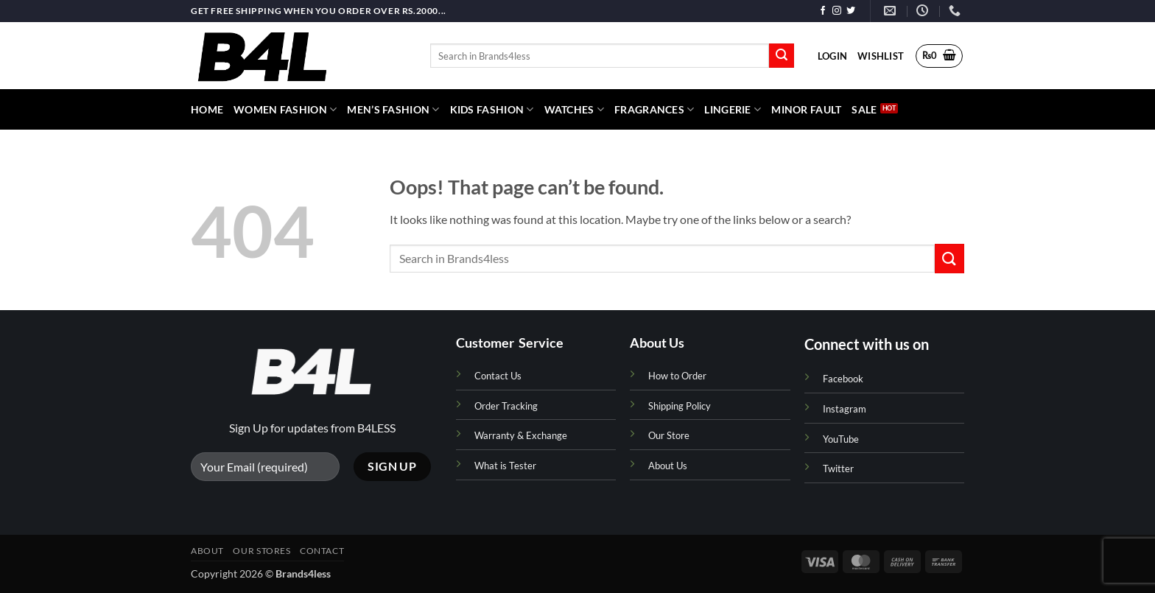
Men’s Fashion (393, 109)
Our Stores (261, 550)
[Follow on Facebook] (822, 11)
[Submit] (781, 56)
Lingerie (732, 109)
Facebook (843, 379)
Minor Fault (806, 109)
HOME (207, 109)
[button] (832, 56)
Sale (864, 109)
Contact (322, 550)
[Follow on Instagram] (836, 11)
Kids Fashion (492, 109)
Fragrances (654, 109)
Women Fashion (285, 109)
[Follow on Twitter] (850, 11)
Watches (574, 109)
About (207, 550)
